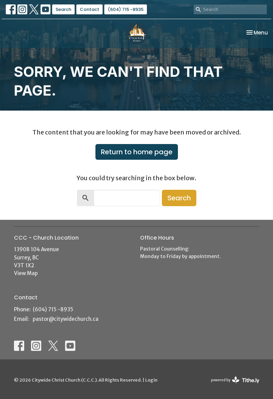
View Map (26, 273)
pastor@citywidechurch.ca (65, 319)
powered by (235, 380)
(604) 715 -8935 (125, 9)
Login (151, 380)
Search (63, 9)
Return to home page (136, 152)
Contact (89, 9)
